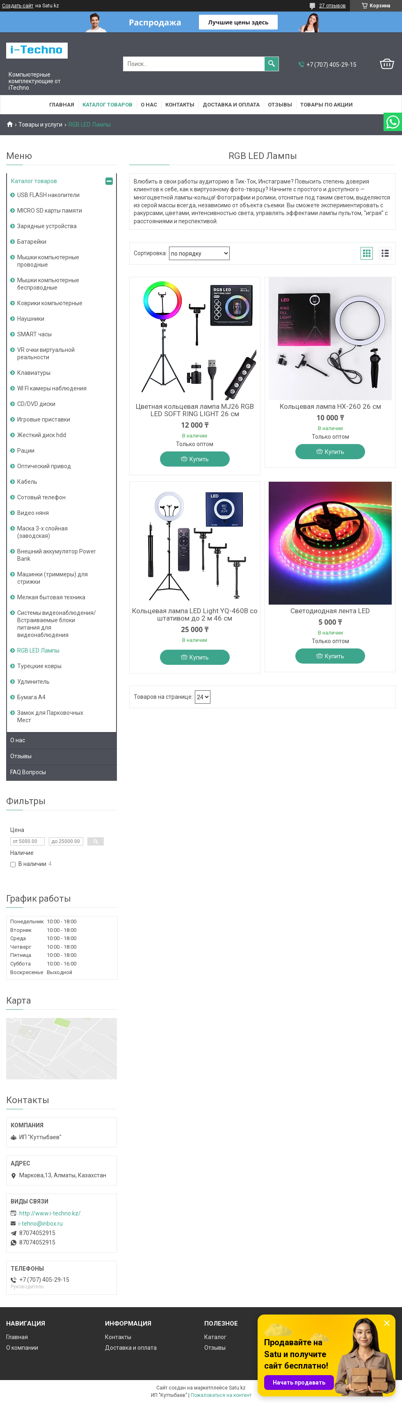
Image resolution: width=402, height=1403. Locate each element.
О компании (22, 1347)
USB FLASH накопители (48, 195)
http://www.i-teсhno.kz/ (50, 1213)
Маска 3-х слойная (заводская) (42, 532)
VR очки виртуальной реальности (46, 353)
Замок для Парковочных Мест (50, 716)
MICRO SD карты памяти (49, 210)
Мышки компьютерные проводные (48, 261)
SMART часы (34, 334)
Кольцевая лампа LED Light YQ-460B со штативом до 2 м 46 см (195, 614)
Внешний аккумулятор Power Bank (56, 555)
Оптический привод (44, 466)
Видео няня (33, 513)
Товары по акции (326, 105)
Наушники (30, 318)
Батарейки (31, 241)
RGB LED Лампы (38, 650)
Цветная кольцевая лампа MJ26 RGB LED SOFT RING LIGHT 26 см (195, 410)
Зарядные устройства (47, 226)
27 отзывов (332, 6)
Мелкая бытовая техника (51, 597)
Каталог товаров (107, 105)
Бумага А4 (31, 697)
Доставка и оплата (231, 105)
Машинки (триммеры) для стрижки (52, 578)
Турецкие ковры (39, 666)
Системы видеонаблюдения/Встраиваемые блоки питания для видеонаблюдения (56, 624)
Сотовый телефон (41, 497)
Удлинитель (33, 681)
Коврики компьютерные (49, 303)
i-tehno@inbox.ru (40, 1223)
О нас (149, 105)
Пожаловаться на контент (221, 1395)
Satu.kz (237, 1388)
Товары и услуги (40, 124)
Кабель (27, 481)
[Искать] (272, 64)
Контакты (179, 105)
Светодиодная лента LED (330, 610)
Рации (25, 450)
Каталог (215, 1337)
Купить (199, 459)
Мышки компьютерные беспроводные (48, 284)
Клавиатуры (33, 372)
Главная (61, 105)
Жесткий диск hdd (41, 435)
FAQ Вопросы (28, 772)
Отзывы (280, 105)
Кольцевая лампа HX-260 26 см (330, 406)
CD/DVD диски (36, 404)
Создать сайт (17, 6)
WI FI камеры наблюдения (52, 388)
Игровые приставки (43, 419)
